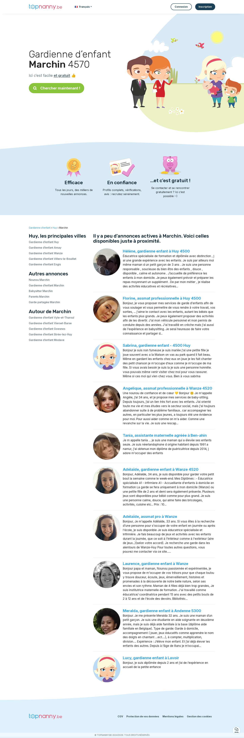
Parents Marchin (39, 296)
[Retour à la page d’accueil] (46, 7)
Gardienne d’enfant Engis (45, 264)
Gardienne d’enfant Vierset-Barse (50, 323)
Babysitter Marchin (41, 291)
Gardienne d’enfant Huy (44, 242)
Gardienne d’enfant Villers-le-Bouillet (52, 258)
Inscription (205, 6)
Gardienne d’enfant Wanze (46, 253)
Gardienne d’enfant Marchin (46, 285)
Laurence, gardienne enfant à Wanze (155, 563)
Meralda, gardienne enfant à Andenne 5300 (162, 611)
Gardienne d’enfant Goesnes (47, 328)
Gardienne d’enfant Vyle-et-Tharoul (51, 317)
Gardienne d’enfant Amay (45, 247)
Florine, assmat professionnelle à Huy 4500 (162, 298)
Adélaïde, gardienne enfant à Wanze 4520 (160, 469)
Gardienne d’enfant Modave (46, 340)
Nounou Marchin (39, 279)
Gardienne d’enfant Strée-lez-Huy (50, 334)
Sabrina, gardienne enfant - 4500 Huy (156, 345)
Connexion (181, 6)
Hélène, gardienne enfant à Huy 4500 (156, 251)
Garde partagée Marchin (44, 302)
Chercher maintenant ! (56, 88)
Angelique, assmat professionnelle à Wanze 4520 (167, 388)
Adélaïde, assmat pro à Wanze (150, 516)
